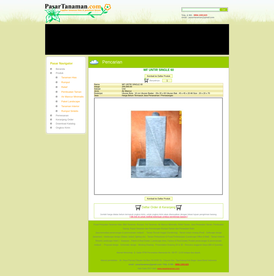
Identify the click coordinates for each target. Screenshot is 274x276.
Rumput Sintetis (69, 111)
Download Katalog (65, 123)
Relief (64, 87)
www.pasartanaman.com (168, 268)
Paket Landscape (70, 101)
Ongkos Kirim (63, 127)
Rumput (65, 82)
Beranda (60, 69)
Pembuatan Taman (71, 91)
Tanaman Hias (69, 77)
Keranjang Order (64, 119)
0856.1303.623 (200, 15)
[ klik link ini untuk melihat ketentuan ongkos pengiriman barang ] (159, 216)
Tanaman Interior (70, 106)
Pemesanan (62, 115)
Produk (59, 73)
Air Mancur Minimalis (72, 96)
